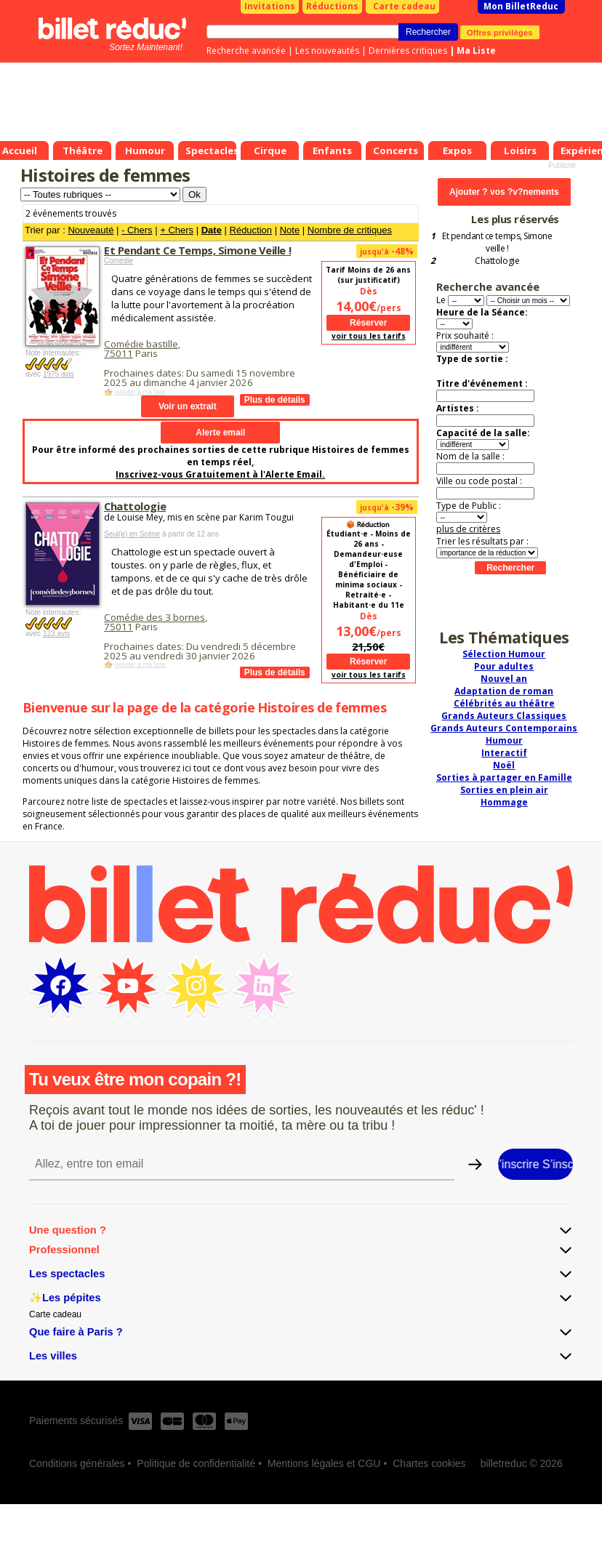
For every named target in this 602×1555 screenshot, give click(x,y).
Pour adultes (504, 666)
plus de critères (468, 529)
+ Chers (176, 230)
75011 (118, 353)
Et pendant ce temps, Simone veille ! (497, 242)
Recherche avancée (246, 50)
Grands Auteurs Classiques (503, 716)
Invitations (269, 6)
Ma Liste (476, 50)
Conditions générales (77, 1463)
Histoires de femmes (105, 175)
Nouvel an (504, 678)
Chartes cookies (429, 1463)
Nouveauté (90, 230)
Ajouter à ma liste (140, 391)
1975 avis (58, 374)
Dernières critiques (408, 50)
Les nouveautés (327, 50)
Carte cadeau (404, 6)
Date (211, 230)
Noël (504, 765)
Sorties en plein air (504, 790)
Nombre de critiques (350, 230)
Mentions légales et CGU (324, 1463)
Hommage (504, 802)
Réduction (251, 230)
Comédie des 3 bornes (154, 617)
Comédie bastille (141, 343)
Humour (504, 740)
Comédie (118, 261)
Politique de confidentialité (196, 1463)
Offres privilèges (500, 32)
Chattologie (135, 506)
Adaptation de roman (503, 691)
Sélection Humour (503, 654)
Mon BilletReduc (520, 6)
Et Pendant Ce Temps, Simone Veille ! (197, 250)
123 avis (56, 634)
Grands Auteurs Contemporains (503, 728)
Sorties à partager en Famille (504, 777)
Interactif (504, 753)
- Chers (137, 230)
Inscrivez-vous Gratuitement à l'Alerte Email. (220, 474)
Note (290, 230)
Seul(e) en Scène (132, 534)
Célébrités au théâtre (504, 703)
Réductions (332, 6)
